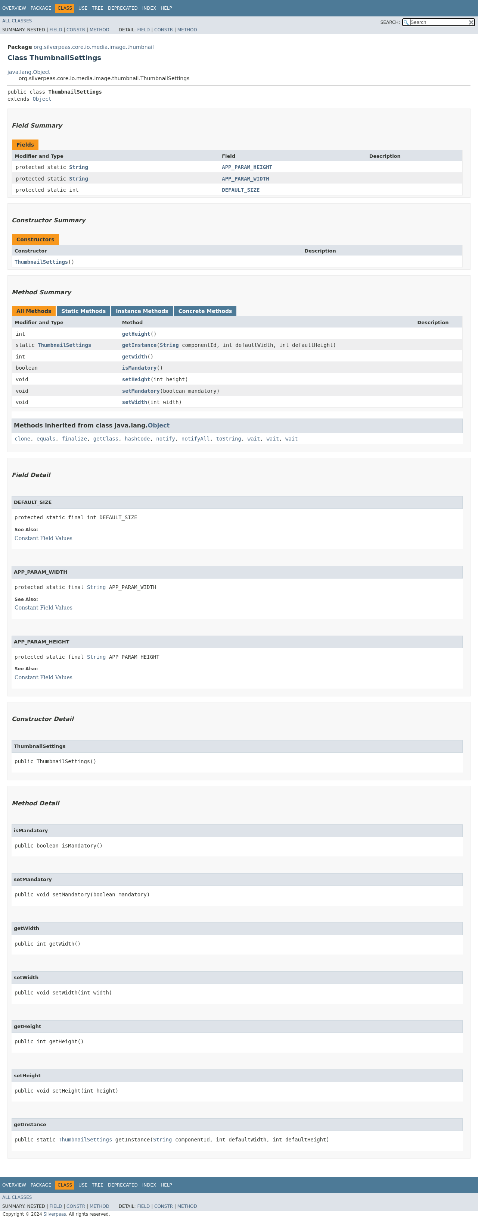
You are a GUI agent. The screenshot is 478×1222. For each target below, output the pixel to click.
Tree (97, 8)
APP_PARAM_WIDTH (245, 179)
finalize (74, 439)
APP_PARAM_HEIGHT (247, 167)
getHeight (136, 334)
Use (82, 8)
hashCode (137, 439)
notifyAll (195, 439)
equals (46, 439)
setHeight (136, 379)
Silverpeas (54, 1214)
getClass (105, 439)
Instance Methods (142, 311)
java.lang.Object (28, 72)
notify (165, 439)
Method (99, 29)
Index (149, 8)
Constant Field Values (43, 538)
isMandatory (139, 368)
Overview (14, 8)
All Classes (17, 21)
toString (228, 439)
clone (22, 439)
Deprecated (123, 8)
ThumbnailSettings (41, 262)
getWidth (134, 357)
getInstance (139, 345)
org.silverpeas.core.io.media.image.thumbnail (94, 47)
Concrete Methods (205, 311)
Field (55, 29)
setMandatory (141, 391)
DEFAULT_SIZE (241, 190)
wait (254, 439)
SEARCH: (390, 22)
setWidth (134, 402)
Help (166, 8)
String (78, 167)
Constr (75, 29)
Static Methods (83, 311)
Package (41, 8)
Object (42, 99)
